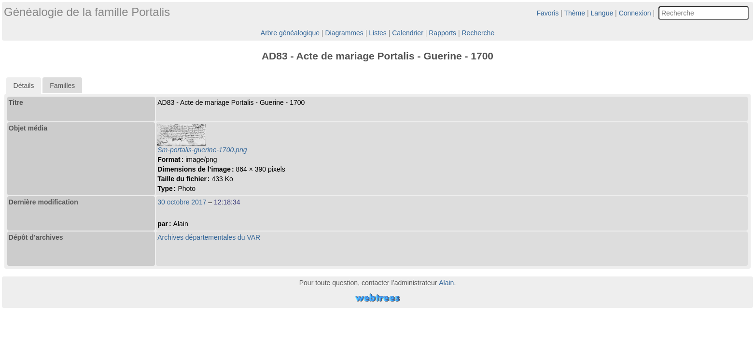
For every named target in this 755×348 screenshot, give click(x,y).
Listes (378, 33)
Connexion (635, 13)
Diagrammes (344, 33)
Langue (602, 13)
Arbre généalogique (290, 33)
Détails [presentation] (24, 85)
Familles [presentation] (62, 85)
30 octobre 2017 (181, 202)
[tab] (24, 85)
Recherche (477, 33)
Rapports (442, 33)
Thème (575, 13)
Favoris (547, 13)
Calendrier (407, 33)
